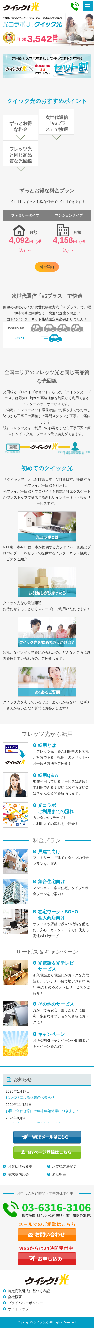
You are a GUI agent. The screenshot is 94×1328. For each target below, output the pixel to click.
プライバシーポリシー (25, 1303)
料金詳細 (47, 267)
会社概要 (15, 1297)
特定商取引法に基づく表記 (29, 1291)
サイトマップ (18, 1309)
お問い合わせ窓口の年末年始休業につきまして (42, 1111)
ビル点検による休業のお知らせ (30, 1097)
